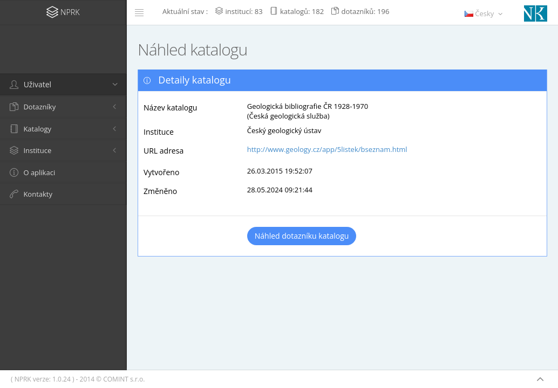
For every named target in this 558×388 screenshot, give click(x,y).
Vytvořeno (161, 172)
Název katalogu (170, 107)
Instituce (159, 132)
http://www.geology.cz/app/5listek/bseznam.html (327, 149)
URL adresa (163, 151)
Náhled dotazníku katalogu (302, 236)
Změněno (160, 191)
